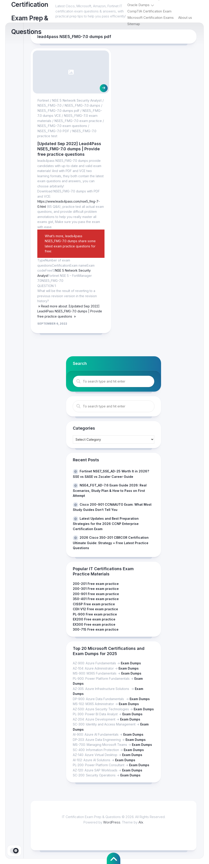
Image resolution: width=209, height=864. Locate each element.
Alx (140, 822)
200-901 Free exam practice (96, 594)
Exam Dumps (131, 663)
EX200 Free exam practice (94, 619)
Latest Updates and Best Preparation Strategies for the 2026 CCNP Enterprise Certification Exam (106, 524)
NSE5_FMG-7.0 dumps (82, 105)
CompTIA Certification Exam (149, 11)
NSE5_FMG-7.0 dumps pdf (58, 110)
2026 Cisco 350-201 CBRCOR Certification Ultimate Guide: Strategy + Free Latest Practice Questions (111, 543)
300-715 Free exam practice (96, 629)
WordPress (111, 822)
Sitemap (133, 24)
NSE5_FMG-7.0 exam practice (78, 121)
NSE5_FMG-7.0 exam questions (62, 126)
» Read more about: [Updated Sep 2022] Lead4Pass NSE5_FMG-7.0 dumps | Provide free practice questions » (69, 311)
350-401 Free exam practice (96, 599)
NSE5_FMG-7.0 (49, 105)
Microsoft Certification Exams (150, 17)
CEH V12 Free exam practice (95, 609)
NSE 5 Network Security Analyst (77, 100)
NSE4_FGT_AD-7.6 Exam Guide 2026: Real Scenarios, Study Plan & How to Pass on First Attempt (110, 490)
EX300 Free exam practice (94, 624)
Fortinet (43, 100)
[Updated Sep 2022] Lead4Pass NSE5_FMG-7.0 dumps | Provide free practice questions (69, 149)
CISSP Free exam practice (94, 604)
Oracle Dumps (138, 5)
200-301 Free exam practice (96, 589)
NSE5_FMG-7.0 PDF (53, 131)
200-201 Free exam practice (96, 584)
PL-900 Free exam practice (95, 614)
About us (185, 17)
